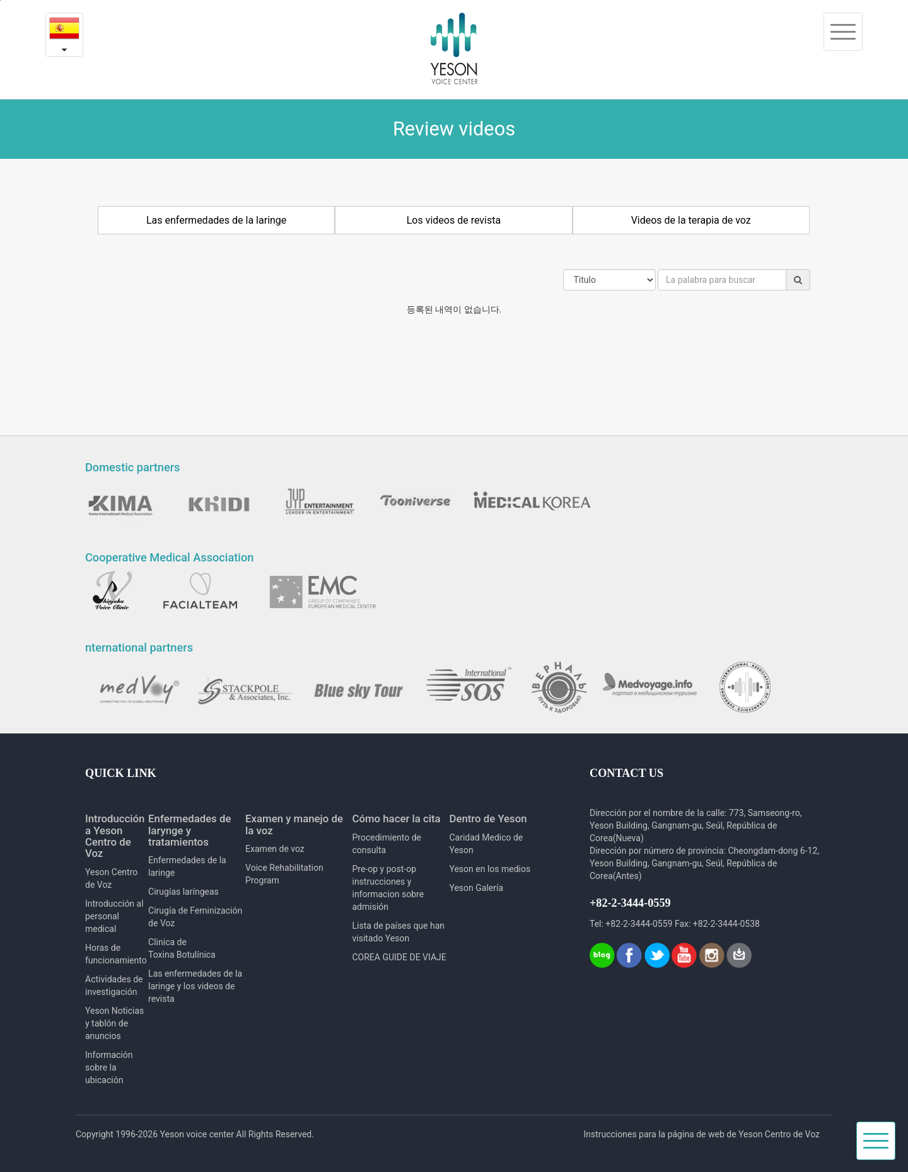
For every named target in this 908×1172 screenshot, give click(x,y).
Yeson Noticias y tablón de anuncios (114, 1023)
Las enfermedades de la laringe (216, 220)
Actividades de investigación (114, 985)
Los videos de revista (454, 220)
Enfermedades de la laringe (187, 866)
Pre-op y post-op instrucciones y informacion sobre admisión (388, 888)
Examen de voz (275, 849)
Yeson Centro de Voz (111, 878)
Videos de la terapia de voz (691, 220)
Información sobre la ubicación (108, 1067)
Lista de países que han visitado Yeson (398, 932)
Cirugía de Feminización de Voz (195, 916)
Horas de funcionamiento (116, 954)
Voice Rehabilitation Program (284, 874)
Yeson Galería (476, 888)
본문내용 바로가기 (0, 0)
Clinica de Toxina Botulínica (182, 948)
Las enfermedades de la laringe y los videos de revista (195, 986)
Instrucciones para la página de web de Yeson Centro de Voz (701, 1134)
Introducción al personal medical (114, 916)
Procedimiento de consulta (386, 843)
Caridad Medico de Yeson (486, 843)
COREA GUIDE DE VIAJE (399, 957)
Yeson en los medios (489, 869)
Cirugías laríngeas (183, 892)
